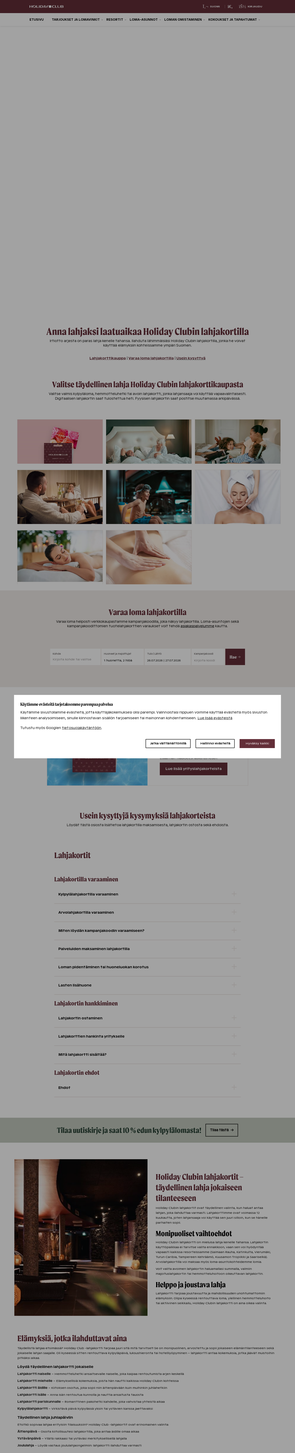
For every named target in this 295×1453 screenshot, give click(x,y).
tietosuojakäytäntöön (81, 728)
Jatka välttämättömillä (168, 743)
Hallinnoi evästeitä (215, 743)
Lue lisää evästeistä (215, 718)
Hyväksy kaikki (257, 743)
